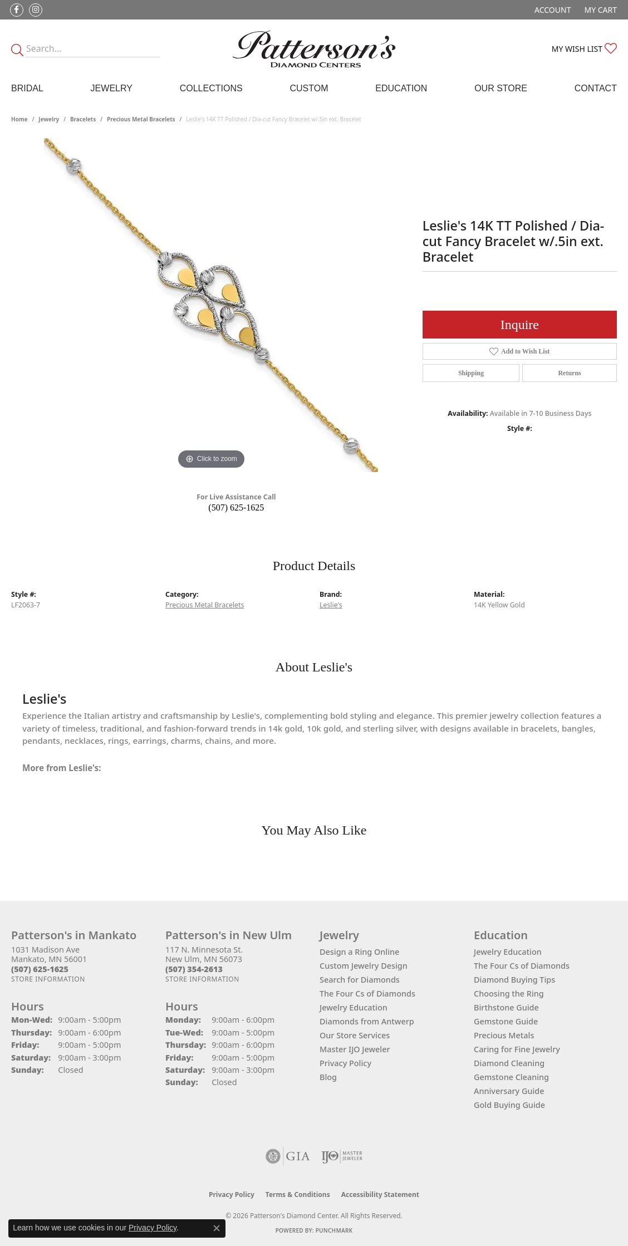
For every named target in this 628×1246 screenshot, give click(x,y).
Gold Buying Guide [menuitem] (509, 1105)
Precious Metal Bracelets (141, 119)
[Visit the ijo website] (342, 1156)
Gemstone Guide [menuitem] (506, 1021)
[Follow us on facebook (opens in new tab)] (16, 10)
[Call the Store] (39, 969)
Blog (328, 1077)
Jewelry (112, 88)
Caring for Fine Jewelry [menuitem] (517, 1049)
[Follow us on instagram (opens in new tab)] (35, 10)
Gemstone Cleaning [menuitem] (511, 1077)
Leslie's (331, 605)
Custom (309, 88)
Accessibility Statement (380, 1194)
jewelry (48, 119)
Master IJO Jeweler (355, 1049)
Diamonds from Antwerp (367, 1021)
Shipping (471, 373)
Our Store (500, 88)
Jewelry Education (353, 1007)
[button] (551, 9)
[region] (211, 305)
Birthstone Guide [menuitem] (506, 1007)
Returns (569, 373)
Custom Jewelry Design (364, 965)
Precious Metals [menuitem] (504, 1035)
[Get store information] (48, 979)
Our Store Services (355, 1035)
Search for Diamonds (360, 979)
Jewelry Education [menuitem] (508, 951)
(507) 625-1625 (236, 507)
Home (19, 119)
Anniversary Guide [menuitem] (509, 1091)
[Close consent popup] (216, 1228)
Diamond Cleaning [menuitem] (509, 1063)
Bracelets (83, 119)
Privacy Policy (345, 1063)
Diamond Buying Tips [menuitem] (514, 979)
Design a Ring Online (359, 951)
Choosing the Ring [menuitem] (509, 993)
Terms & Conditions (298, 1194)
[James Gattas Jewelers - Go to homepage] (314, 49)
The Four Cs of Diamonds (367, 993)
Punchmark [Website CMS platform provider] (334, 1230)
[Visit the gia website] (288, 1156)
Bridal (27, 88)
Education (401, 88)
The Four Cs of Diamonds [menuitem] (522, 965)
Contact (596, 88)
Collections (211, 88)
